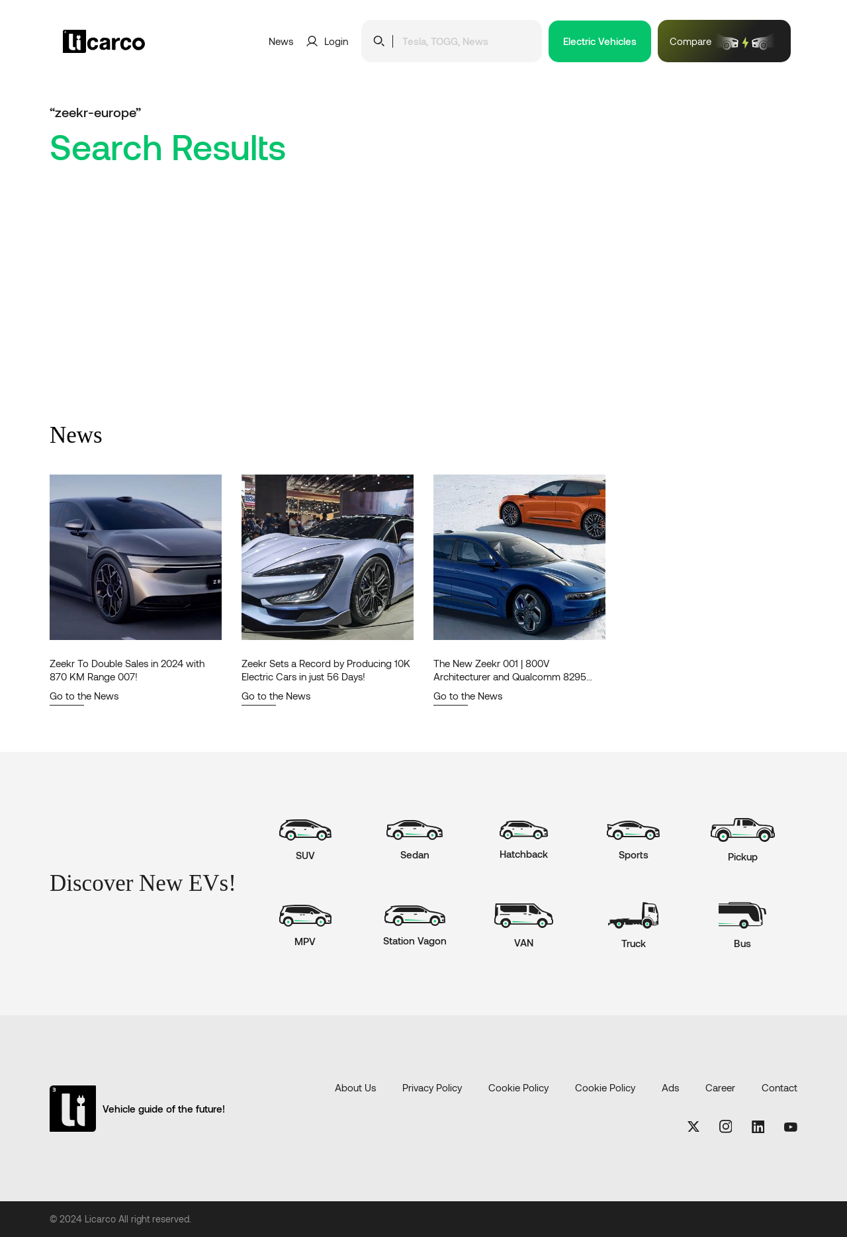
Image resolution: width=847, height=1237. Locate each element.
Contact (779, 1087)
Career (720, 1087)
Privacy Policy (432, 1087)
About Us (355, 1087)
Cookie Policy (518, 1087)
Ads (670, 1087)
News (281, 41)
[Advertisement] (423, 323)
